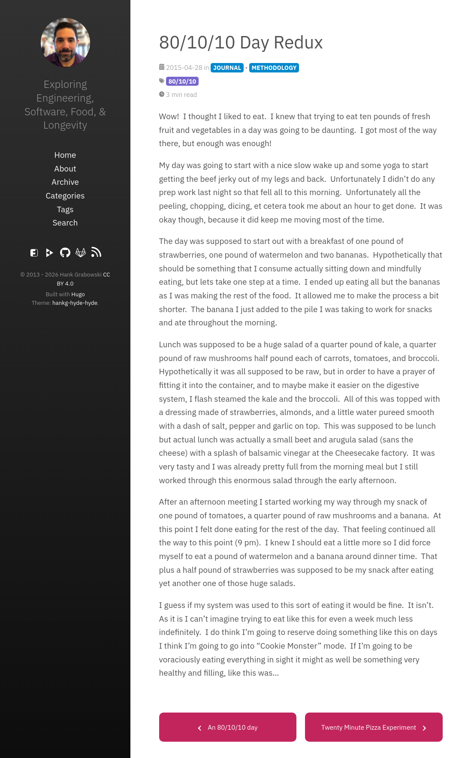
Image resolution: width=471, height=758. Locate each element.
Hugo (78, 294)
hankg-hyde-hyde (74, 303)
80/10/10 (182, 81)
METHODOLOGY (274, 67)
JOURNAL (227, 67)
